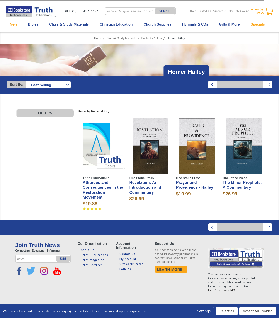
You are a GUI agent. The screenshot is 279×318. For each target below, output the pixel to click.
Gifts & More (229, 24)
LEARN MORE (229, 290)
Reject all (226, 311)
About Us (88, 250)
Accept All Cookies (257, 311)
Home (98, 38)
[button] (45, 113)
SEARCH (165, 11)
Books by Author (151, 38)
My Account (242, 11)
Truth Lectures (92, 265)
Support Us (219, 11)
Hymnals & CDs (195, 24)
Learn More (170, 269)
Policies (125, 269)
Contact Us (204, 11)
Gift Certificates (131, 264)
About (193, 11)
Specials (258, 24)
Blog (231, 11)
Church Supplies (157, 24)
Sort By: (16, 84)
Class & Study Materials (69, 24)
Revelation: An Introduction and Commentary (145, 187)
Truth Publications (94, 255)
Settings (204, 311)
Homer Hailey (176, 38)
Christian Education (116, 24)
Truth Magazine (92, 260)
